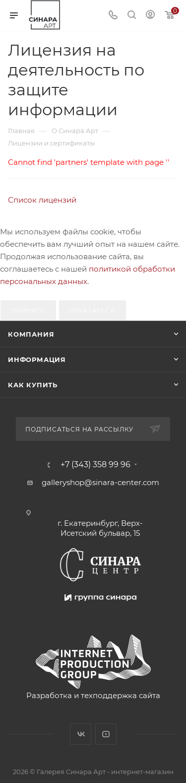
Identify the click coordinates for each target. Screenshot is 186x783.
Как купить (33, 385)
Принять (28, 310)
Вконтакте (80, 734)
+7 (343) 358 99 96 (95, 465)
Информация (37, 359)
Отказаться (92, 310)
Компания (31, 334)
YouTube (106, 734)
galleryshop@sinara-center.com (100, 482)
